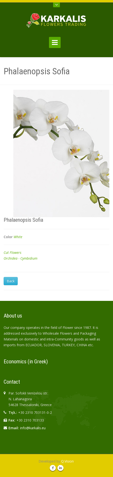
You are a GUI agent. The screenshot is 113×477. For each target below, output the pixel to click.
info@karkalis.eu (33, 428)
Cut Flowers (12, 252)
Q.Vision (67, 461)
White (18, 237)
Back (11, 281)
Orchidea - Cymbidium (20, 258)
